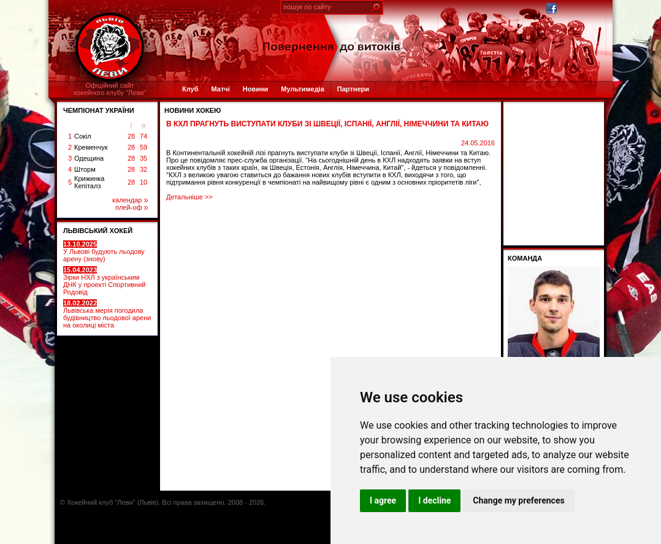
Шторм (85, 169)
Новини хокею (192, 110)
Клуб (190, 89)
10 (143, 182)
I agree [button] (383, 500)
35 (143, 158)
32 (143, 169)
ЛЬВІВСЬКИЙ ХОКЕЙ (97, 230)
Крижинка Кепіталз (89, 182)
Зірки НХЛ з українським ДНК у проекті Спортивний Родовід (104, 281)
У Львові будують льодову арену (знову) (104, 251)
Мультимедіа (302, 89)
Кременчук (90, 147)
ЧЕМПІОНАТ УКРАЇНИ (98, 110)
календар (130, 200)
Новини (256, 89)
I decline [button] (434, 500)
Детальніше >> (189, 197)
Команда (525, 258)
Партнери (353, 89)
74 (143, 136)
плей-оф (131, 207)
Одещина (89, 158)
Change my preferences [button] (518, 500)
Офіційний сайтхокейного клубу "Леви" (110, 89)
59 (143, 147)
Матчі (220, 89)
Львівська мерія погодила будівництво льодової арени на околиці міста (107, 314)
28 (131, 136)
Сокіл (82, 136)
